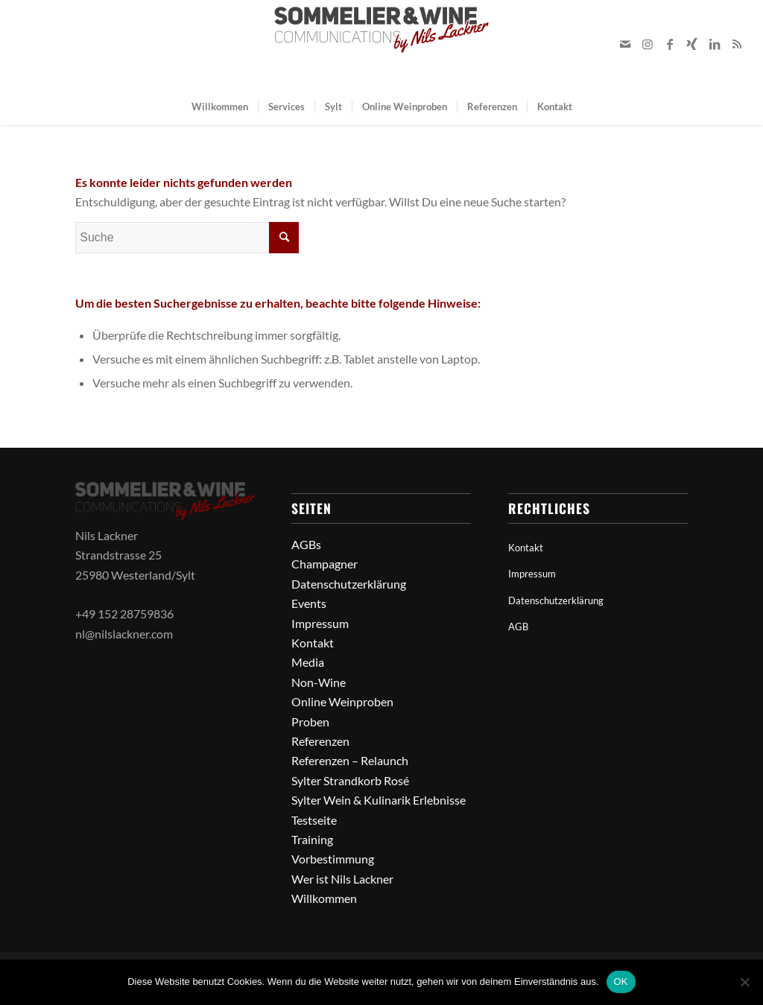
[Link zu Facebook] (670, 44)
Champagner (324, 564)
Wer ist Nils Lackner (342, 879)
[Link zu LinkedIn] (714, 44)
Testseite (314, 820)
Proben (310, 721)
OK (621, 981)
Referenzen (320, 741)
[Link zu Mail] (625, 44)
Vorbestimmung (332, 859)
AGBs (306, 544)
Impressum (320, 623)
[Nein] (744, 981)
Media (307, 662)
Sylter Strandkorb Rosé (350, 780)
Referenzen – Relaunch (349, 760)
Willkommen (324, 898)
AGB (518, 627)
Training (312, 839)
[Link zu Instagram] (647, 44)
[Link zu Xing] (692, 44)
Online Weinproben (342, 701)
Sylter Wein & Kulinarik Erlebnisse (378, 800)
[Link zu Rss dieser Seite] (737, 44)
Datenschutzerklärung (348, 584)
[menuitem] (220, 106)
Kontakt (312, 642)
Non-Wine (318, 682)
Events (308, 603)
